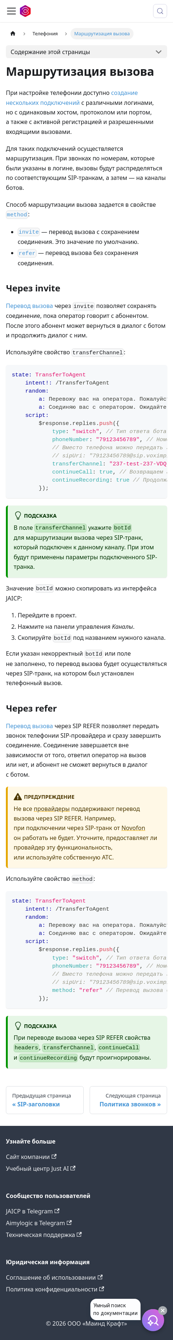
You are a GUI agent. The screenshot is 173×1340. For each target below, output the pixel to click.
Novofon (133, 828)
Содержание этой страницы (50, 52)
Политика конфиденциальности (55, 1289)
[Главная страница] (13, 33)
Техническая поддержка (44, 1235)
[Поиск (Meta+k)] (160, 11)
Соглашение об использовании (54, 1277)
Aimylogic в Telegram (39, 1223)
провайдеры (52, 809)
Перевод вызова (29, 306)
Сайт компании (31, 1157)
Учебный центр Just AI (41, 1168)
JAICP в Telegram (32, 1211)
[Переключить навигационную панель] (11, 11)
